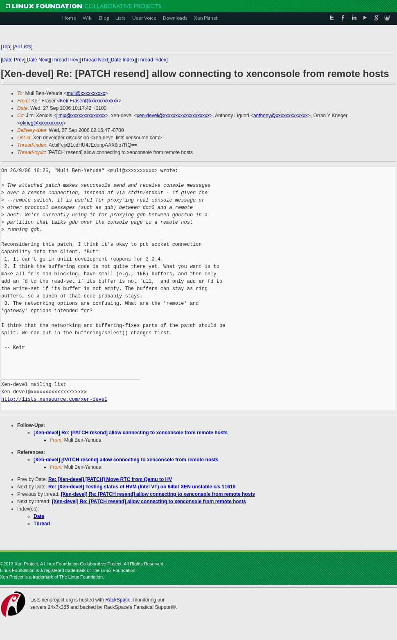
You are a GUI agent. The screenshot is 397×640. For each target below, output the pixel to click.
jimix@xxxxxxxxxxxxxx (81, 115)
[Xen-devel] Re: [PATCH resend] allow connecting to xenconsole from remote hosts (131, 433)
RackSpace (117, 600)
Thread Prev (64, 60)
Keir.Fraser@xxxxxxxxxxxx (89, 101)
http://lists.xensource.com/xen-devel (54, 399)
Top (6, 47)
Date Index (123, 60)
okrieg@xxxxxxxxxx (41, 123)
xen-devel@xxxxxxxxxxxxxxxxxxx (173, 115)
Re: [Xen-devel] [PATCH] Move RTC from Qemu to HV (110, 479)
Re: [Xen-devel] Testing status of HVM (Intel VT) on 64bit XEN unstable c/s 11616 (141, 487)
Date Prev (13, 60)
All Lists (22, 47)
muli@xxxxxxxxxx (86, 93)
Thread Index (152, 60)
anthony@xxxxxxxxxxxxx (280, 115)
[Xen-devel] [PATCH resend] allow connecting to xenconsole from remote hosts (126, 460)
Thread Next (94, 60)
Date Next (37, 60)
